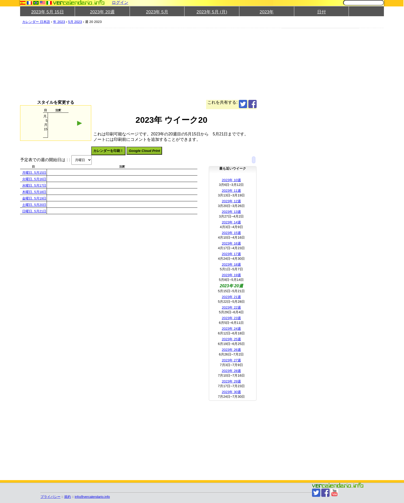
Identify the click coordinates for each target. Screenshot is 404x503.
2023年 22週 (231, 307)
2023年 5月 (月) (212, 12)
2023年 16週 (231, 243)
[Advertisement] (174, 64)
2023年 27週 (231, 360)
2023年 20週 (102, 12)
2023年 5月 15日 (47, 12)
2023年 (267, 12)
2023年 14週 (231, 222)
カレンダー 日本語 (36, 22)
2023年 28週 (231, 371)
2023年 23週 (231, 318)
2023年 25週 (231, 339)
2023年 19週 (231, 275)
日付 (321, 12)
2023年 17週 (231, 254)
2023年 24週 (231, 329)
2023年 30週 (231, 392)
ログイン (120, 2)
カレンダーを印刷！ (108, 151)
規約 (67, 497)
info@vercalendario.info (92, 497)
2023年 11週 (231, 191)
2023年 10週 (231, 180)
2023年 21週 (231, 297)
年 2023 (59, 22)
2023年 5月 (157, 12)
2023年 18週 (231, 264)
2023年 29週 (231, 381)
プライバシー (50, 497)
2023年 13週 (231, 212)
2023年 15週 (231, 233)
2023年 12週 (231, 201)
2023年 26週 (231, 350)
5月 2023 (75, 22)
